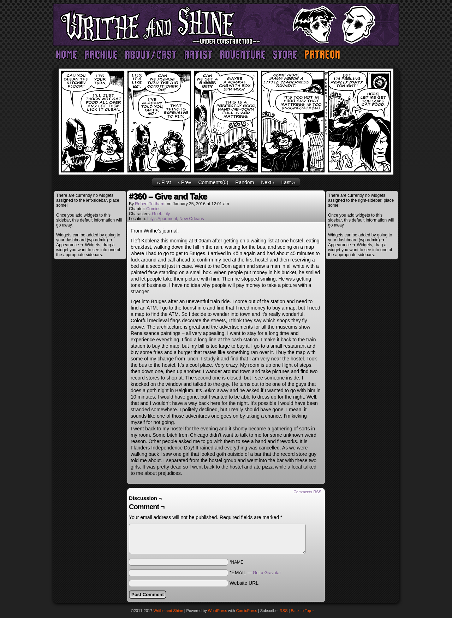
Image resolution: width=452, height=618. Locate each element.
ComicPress (246, 610)
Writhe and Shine (226, 25)
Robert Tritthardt (150, 203)
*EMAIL (255, 572)
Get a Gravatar (267, 572)
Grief (156, 213)
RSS (284, 610)
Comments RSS (307, 492)
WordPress (217, 610)
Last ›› (288, 182)
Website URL (244, 583)
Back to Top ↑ (302, 610)
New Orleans (191, 218)
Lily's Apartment (162, 218)
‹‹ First (164, 182)
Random (244, 182)
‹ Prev (184, 182)
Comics (153, 208)
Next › (267, 182)
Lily (166, 213)
